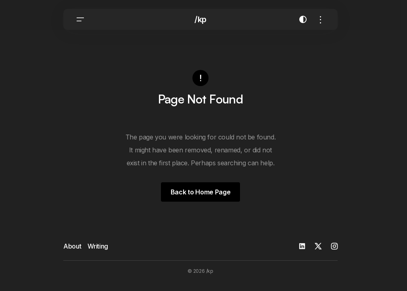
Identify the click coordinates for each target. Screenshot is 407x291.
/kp (200, 20)
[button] (80, 20)
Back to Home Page (201, 192)
